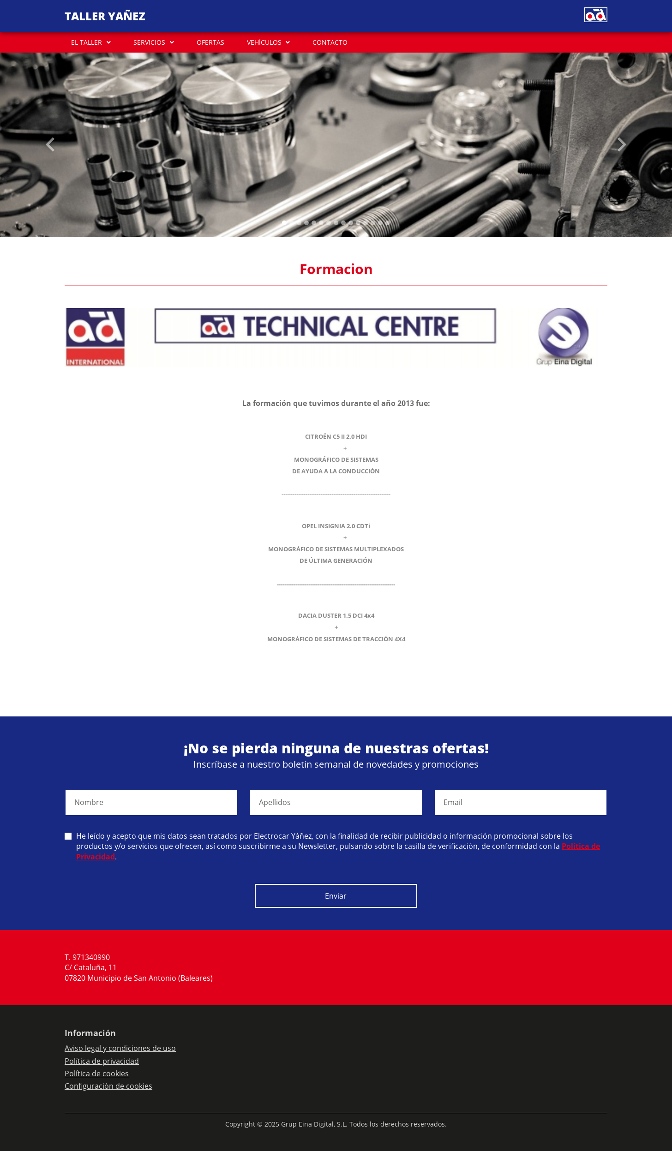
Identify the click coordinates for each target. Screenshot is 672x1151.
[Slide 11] (365, 223)
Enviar (336, 896)
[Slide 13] (380, 223)
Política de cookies (97, 1073)
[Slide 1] (291, 223)
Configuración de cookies (108, 1086)
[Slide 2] (299, 223)
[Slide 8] (343, 223)
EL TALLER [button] (86, 42)
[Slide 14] (387, 223)
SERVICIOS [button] (149, 42)
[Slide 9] (350, 223)
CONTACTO (330, 42)
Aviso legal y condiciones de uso (120, 1048)
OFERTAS (210, 42)
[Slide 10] (358, 223)
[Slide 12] (373, 223)
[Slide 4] (314, 223)
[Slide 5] (321, 223)
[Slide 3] (306, 223)
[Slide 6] (328, 223)
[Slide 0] (284, 223)
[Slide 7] (336, 223)
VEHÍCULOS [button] (264, 42)
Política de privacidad (102, 1061)
